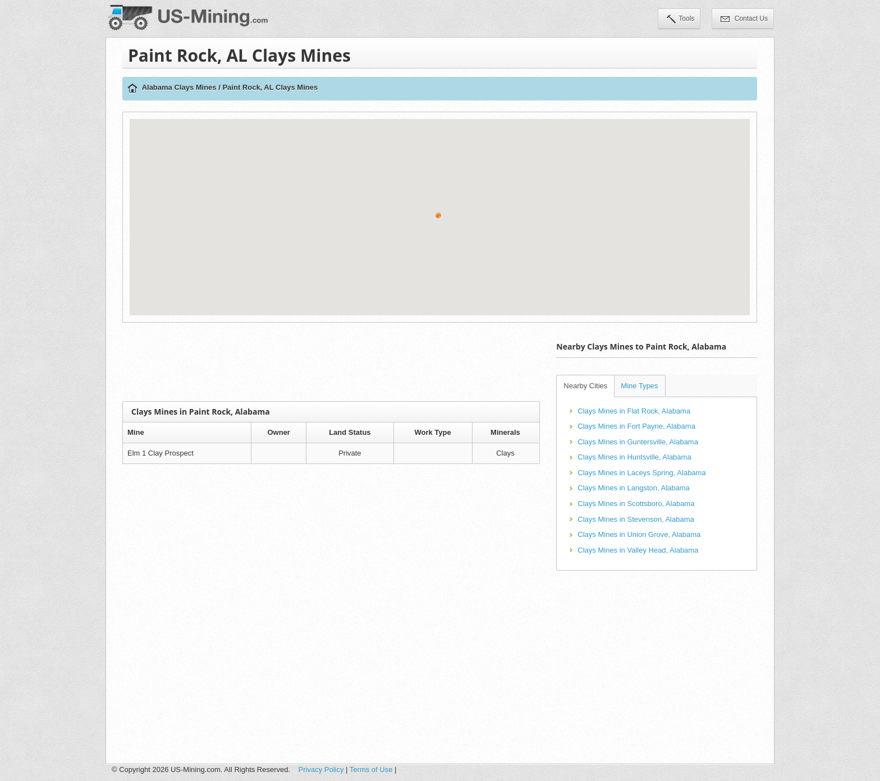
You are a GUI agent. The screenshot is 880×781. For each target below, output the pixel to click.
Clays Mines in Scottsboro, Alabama (636, 503)
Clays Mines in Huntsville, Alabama (634, 457)
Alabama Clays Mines (179, 87)
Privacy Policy (321, 769)
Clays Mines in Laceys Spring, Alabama (641, 472)
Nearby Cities (585, 386)
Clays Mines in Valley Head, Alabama (638, 550)
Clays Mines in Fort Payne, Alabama (636, 426)
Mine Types (639, 386)
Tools (680, 20)
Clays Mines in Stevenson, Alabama (636, 519)
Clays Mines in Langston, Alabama (633, 488)
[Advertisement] (331, 362)
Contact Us (744, 20)
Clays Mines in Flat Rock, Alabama (634, 411)
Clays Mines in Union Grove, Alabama (639, 534)
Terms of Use (371, 769)
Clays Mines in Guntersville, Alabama (638, 442)
